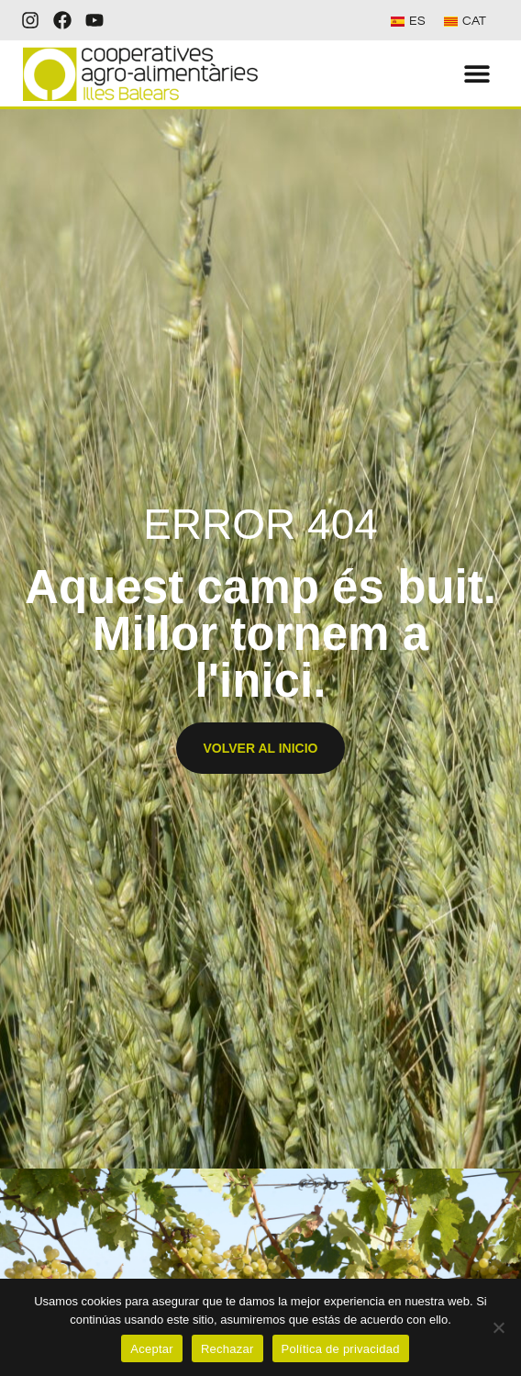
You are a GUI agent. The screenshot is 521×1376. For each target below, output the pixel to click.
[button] (477, 74)
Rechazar (227, 1349)
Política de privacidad (341, 1349)
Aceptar (151, 1349)
